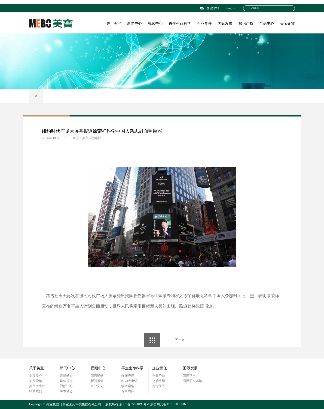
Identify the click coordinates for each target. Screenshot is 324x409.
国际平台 (189, 376)
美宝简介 (35, 376)
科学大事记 (129, 381)
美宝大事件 (37, 386)
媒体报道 (66, 381)
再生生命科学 (180, 23)
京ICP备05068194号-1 (134, 404)
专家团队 (127, 391)
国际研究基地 (192, 381)
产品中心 (266, 23)
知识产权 (245, 23)
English (231, 8)
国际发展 (225, 23)
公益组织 (158, 381)
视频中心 (155, 23)
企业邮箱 (209, 8)
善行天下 (158, 386)
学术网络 (127, 386)
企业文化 (97, 386)
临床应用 (127, 376)
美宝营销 (35, 381)
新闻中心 (134, 23)
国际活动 (97, 376)
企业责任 (204, 23)
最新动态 (66, 376)
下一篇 (179, 340)
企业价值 (158, 376)
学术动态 (66, 391)
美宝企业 (287, 23)
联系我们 (35, 391)
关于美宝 (113, 23)
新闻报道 (97, 381)
